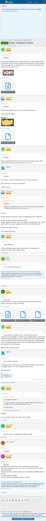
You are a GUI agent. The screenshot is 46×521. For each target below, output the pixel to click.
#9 (44, 332)
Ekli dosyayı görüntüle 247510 (12, 410)
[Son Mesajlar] (40, 2)
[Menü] (2, 2)
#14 (44, 461)
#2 (44, 103)
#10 (44, 358)
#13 (44, 448)
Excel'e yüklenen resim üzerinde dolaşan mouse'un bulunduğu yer (21, 271)
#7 (44, 264)
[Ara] (44, 2)
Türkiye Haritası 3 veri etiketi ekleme (12, 482)
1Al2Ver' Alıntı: (8, 397)
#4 (44, 173)
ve (9, 382)
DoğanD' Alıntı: (8, 201)
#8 (44, 297)
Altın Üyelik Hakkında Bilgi (9, 11)
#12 (44, 431)
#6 (44, 241)
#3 (44, 154)
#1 (44, 54)
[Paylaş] (42, 55)
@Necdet (6, 267)
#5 (44, 197)
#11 (44, 393)
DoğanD (4, 45)
